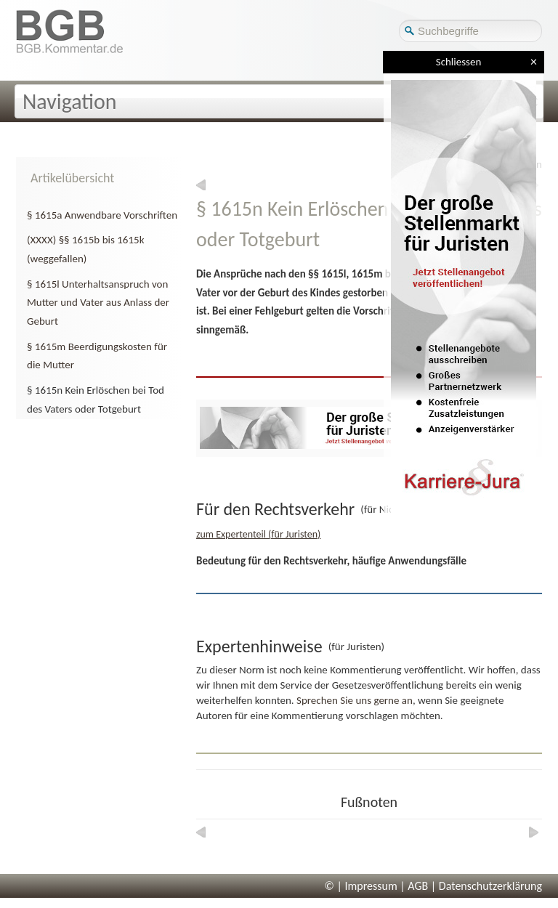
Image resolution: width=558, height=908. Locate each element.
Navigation (70, 101)
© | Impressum (361, 886)
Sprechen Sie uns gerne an (354, 700)
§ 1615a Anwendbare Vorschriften (102, 215)
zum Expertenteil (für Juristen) (258, 534)
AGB (418, 886)
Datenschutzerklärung (490, 886)
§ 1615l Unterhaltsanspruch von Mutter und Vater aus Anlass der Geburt (98, 302)
